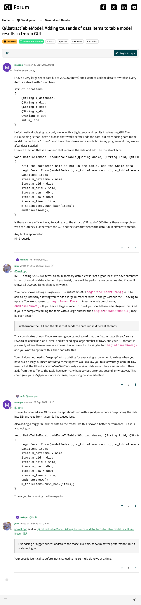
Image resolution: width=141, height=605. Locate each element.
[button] (5, 600)
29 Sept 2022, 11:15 (44, 402)
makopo (18, 65)
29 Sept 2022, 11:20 (40, 523)
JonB (16, 266)
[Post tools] (135, 248)
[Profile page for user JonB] (7, 268)
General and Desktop (31, 41)
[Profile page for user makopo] (7, 67)
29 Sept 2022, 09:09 (40, 266)
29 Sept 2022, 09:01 (44, 65)
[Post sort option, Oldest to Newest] (7, 53)
